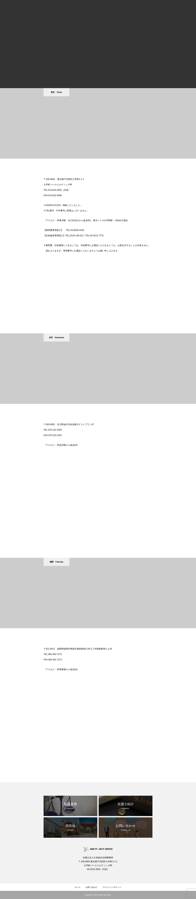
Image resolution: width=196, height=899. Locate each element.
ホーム (77, 887)
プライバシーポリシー (111, 887)
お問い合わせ (91, 887)
